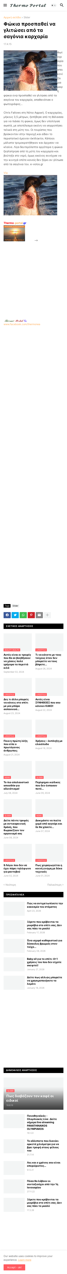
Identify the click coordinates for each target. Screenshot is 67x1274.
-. (15, 320)
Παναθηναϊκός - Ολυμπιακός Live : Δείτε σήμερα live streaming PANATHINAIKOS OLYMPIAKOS (42, 1122)
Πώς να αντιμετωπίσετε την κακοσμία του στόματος (45, 905)
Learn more (24, 1259)
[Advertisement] (33, 276)
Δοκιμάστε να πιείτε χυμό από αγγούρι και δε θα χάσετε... (48, 823)
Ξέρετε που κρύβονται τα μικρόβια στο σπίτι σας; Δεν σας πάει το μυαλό (44, 925)
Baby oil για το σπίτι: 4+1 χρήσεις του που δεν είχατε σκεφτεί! (44, 962)
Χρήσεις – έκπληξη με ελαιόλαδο (49, 742)
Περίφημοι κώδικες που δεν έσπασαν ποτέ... (47, 785)
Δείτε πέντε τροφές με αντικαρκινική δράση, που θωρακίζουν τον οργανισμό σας (16, 827)
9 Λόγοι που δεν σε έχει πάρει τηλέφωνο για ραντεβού (17, 868)
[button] (5, 5)
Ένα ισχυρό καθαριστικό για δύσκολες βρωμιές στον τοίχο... (44, 943)
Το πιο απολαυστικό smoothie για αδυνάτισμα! (16, 785)
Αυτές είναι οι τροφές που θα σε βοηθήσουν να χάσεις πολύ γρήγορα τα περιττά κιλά (17, 661)
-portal (15, 223)
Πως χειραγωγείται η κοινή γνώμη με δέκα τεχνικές (48, 868)
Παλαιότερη (54, 884)
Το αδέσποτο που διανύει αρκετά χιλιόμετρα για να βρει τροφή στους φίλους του (43, 1145)
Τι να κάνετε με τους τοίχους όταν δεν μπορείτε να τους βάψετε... (48, 659)
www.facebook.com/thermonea (33, 358)
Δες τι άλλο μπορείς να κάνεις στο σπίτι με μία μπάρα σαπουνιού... (16, 704)
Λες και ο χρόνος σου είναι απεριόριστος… (43, 1164)
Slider (27, 17)
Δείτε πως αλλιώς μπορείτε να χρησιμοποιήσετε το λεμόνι (44, 980)
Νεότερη (11, 884)
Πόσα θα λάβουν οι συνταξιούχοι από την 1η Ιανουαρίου (42, 1184)
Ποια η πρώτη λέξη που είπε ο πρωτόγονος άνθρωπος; (16, 745)
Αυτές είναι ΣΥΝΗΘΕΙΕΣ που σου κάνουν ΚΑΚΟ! (47, 702)
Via (6, 172)
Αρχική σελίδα (12, 17)
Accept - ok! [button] (14, 1267)
